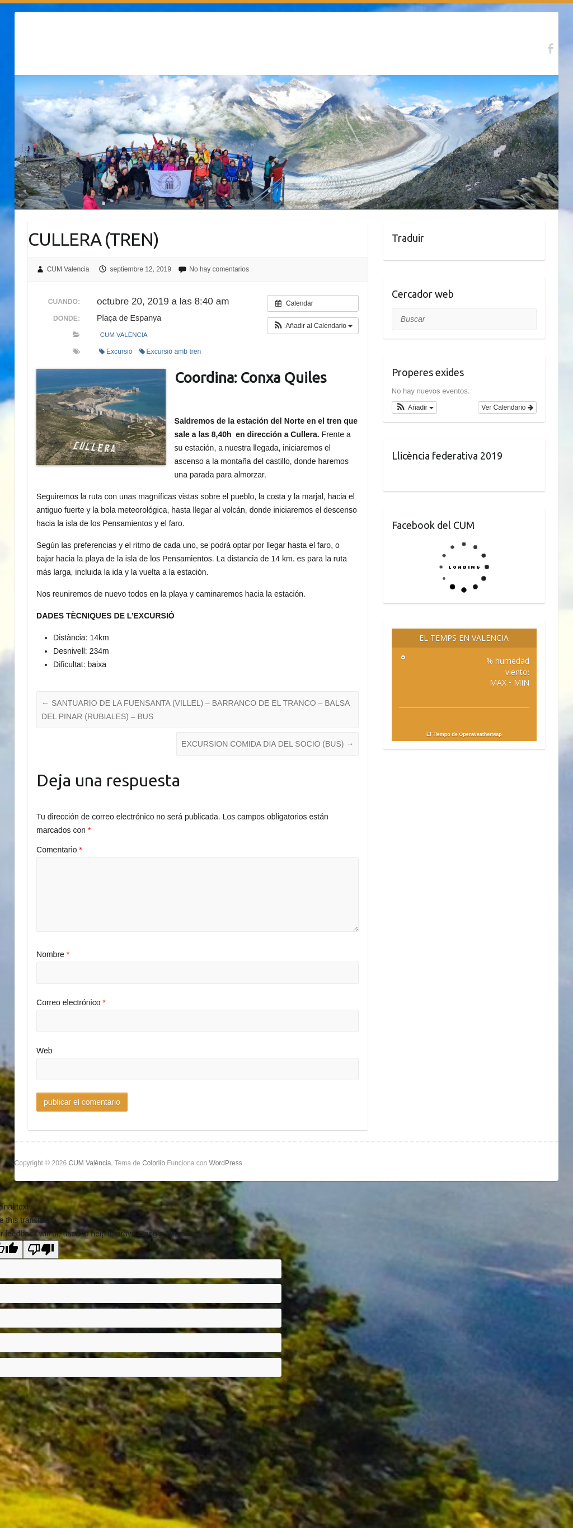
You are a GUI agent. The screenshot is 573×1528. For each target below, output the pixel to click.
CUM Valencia (68, 269)
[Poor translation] (41, 1249)
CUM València (124, 334)
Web (44, 1050)
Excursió (116, 351)
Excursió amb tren (170, 351)
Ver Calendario (507, 407)
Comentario (59, 849)
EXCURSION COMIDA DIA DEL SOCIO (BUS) (267, 743)
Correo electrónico (71, 1002)
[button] (313, 326)
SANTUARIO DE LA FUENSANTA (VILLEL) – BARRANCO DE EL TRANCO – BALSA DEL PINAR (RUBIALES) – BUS (195, 710)
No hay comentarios (219, 269)
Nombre (52, 954)
